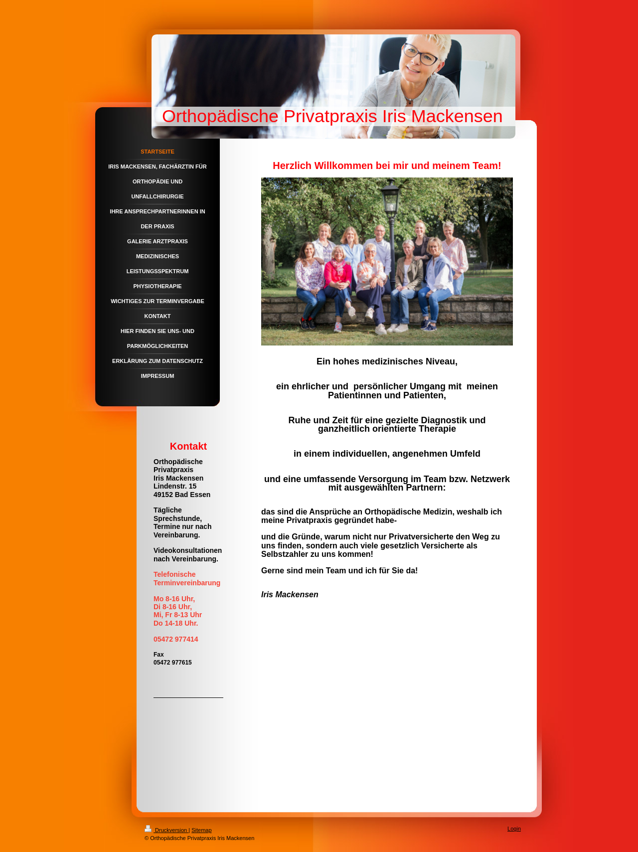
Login (514, 829)
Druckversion (166, 830)
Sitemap (201, 830)
